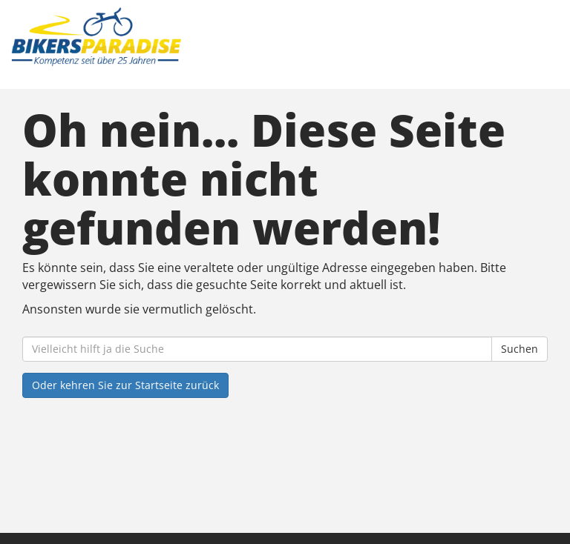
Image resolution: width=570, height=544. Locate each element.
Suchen (519, 349)
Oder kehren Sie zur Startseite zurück (125, 385)
